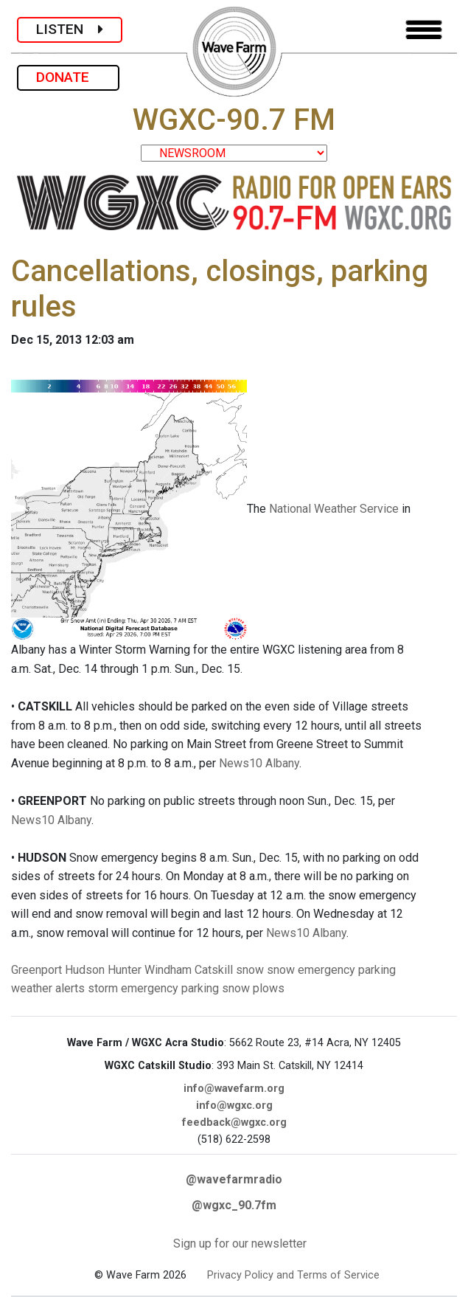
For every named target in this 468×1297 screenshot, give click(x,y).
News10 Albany (259, 763)
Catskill (214, 970)
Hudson (85, 970)
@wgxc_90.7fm (234, 1205)
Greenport (36, 970)
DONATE (68, 77)
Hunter (125, 970)
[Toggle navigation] (424, 30)
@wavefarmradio (234, 1179)
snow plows (253, 988)
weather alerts (48, 988)
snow (250, 970)
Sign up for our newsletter (240, 1244)
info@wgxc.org (234, 1105)
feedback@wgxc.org (234, 1122)
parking (377, 970)
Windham (168, 970)
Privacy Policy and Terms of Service (293, 1275)
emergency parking (170, 988)
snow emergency (311, 970)
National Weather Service (334, 509)
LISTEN (69, 29)
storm (103, 988)
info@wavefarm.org (234, 1088)
